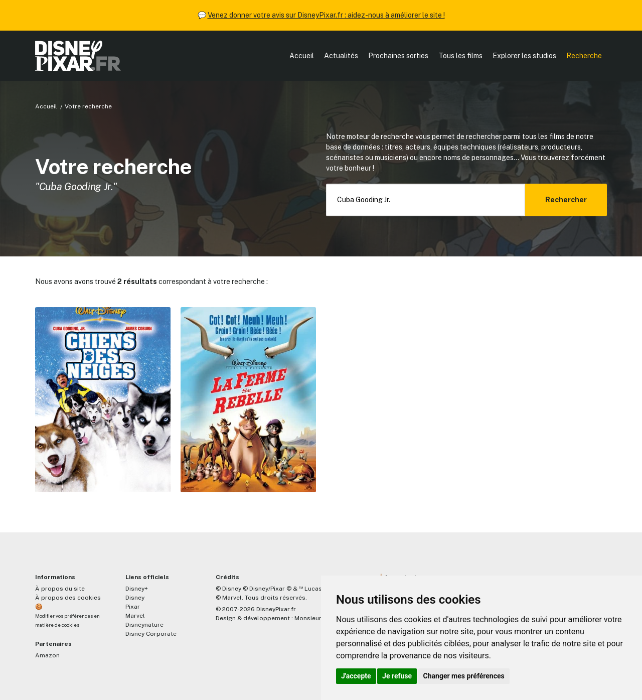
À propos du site (60, 588)
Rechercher (566, 200)
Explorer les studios (524, 56)
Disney (134, 597)
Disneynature (144, 624)
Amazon (47, 655)
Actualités (341, 56)
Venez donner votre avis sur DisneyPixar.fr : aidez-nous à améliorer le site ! (326, 15)
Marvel (135, 615)
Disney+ (136, 588)
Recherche (584, 56)
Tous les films (460, 56)
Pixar (132, 606)
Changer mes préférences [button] (464, 676)
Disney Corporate (151, 633)
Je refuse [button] (397, 676)
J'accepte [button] (356, 676)
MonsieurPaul (314, 618)
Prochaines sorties (398, 56)
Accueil (301, 56)
